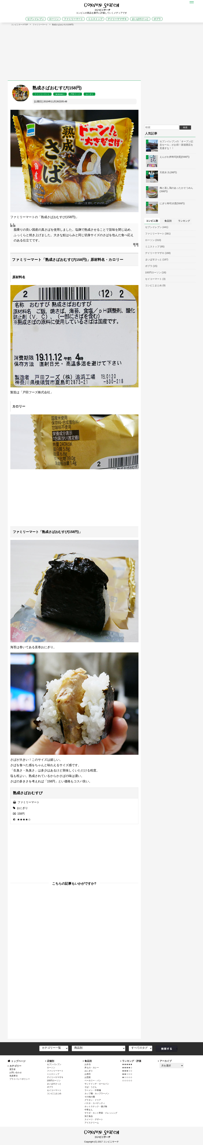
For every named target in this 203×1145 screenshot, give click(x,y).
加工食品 (89, 1116)
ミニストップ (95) (155, 246)
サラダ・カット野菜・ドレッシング (101, 1113)
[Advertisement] (101, 51)
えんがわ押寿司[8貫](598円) (168, 157)
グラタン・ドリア (93, 1100)
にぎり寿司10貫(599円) (165, 203)
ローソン (54, 19)
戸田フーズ (75, 94)
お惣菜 (88, 1077)
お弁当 (88, 1064)
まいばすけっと (140, 19)
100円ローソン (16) (155, 272)
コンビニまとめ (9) (155, 285)
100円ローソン (54, 1080)
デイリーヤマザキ (117, 19)
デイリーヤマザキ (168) (158, 253)
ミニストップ (95, 19)
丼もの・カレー (92, 1067)
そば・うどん (91, 1087)
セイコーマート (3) (155, 279)
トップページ (18, 1061)
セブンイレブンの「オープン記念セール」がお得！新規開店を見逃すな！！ (169, 145)
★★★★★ (127, 1064)
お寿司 (88, 1074)
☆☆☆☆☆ (127, 1080)
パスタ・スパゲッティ (95, 1103)
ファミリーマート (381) (158, 233)
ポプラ (157, 19)
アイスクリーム (92, 1122)
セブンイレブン (35, 19)
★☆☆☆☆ (127, 1077)
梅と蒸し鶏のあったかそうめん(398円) (169, 189)
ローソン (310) (153, 240)
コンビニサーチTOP (19, 25)
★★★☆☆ (127, 1071)
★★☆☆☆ (127, 1074)
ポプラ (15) (151, 266)
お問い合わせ (15, 1072)
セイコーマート (54, 1090)
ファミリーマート (73, 19)
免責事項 (13, 1076)
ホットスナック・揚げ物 (96, 1106)
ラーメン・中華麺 (93, 1090)
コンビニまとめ (54, 1093)
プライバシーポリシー (19, 1079)
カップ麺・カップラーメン (97, 1093)
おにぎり (89, 94)
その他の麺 (90, 1097)
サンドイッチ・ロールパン (97, 1084)
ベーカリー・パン (93, 1080)
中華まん (89, 1110)
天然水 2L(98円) (161, 172)
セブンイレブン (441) (156, 227)
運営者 (12, 1069)
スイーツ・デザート (94, 1119)
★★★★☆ (60, 94)
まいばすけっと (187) (156, 259)
